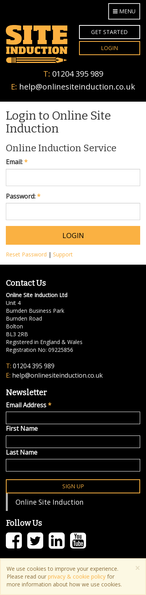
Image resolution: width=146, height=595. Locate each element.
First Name (22, 428)
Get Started (109, 32)
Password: (23, 196)
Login (109, 48)
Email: (17, 162)
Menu (124, 11)
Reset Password (26, 254)
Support (63, 254)
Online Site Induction (50, 502)
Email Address (28, 405)
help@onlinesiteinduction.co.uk (77, 86)
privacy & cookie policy (77, 576)
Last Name (21, 452)
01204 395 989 (77, 73)
